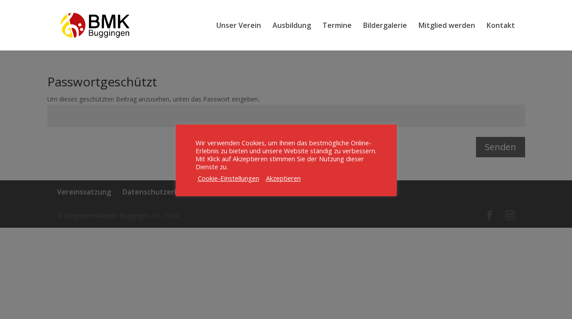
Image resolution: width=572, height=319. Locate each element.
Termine (337, 26)
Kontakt (501, 26)
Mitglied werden (446, 26)
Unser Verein (238, 26)
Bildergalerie (385, 26)
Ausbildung (292, 26)
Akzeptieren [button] (283, 178)
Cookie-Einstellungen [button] (228, 178)
